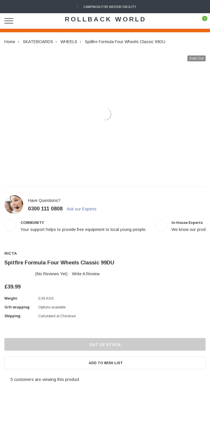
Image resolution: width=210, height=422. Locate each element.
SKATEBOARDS (38, 41)
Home (9, 41)
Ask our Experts (84, 209)
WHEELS (69, 41)
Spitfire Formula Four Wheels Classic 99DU (125, 41)
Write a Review (86, 273)
